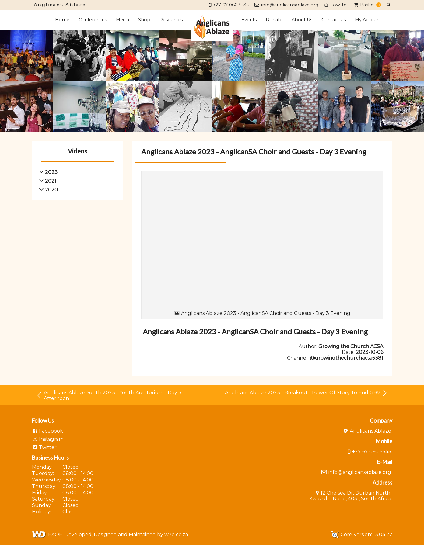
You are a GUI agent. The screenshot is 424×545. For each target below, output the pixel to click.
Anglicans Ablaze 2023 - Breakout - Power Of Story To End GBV (306, 393)
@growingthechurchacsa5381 (346, 358)
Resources (171, 19)
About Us (302, 19)
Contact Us (333, 19)
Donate (274, 19)
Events (249, 19)
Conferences (93, 19)
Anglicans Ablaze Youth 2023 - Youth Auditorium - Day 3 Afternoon (108, 395)
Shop (144, 19)
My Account (368, 19)
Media (122, 19)
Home (62, 19)
